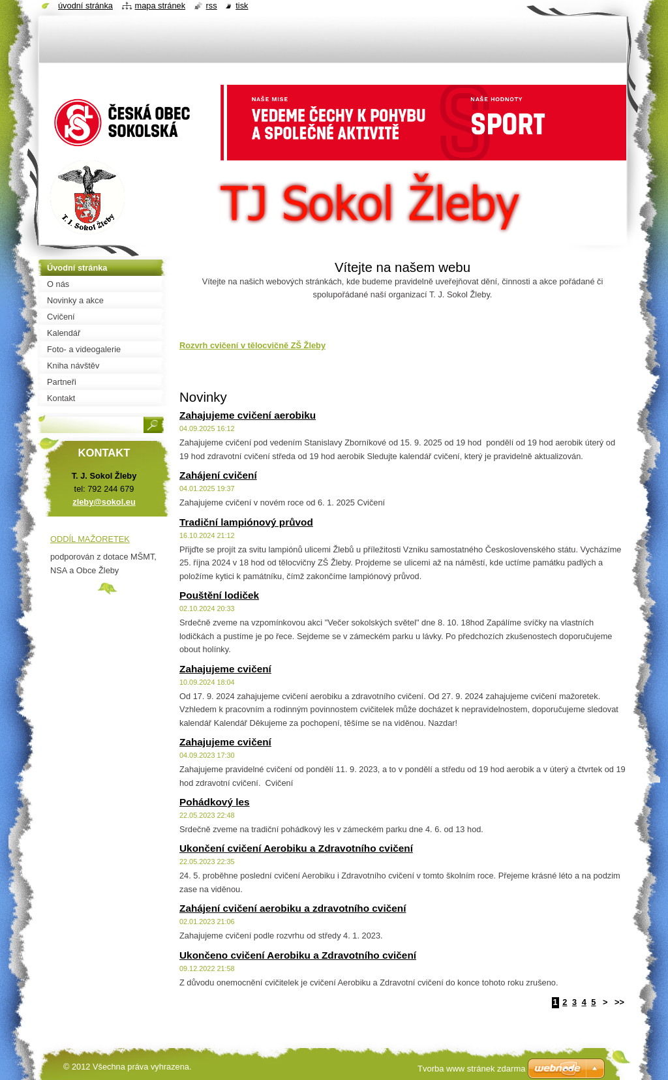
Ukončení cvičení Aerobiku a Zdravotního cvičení (296, 848)
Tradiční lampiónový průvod (246, 522)
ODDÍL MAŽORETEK (90, 539)
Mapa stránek (160, 5)
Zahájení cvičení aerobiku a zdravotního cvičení (292, 908)
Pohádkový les (214, 801)
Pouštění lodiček (219, 595)
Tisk (241, 5)
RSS (211, 5)
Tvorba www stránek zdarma (471, 1068)
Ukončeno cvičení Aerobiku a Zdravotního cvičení (297, 955)
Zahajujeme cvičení (225, 668)
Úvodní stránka (85, 5)
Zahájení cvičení (218, 475)
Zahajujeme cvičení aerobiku (247, 415)
